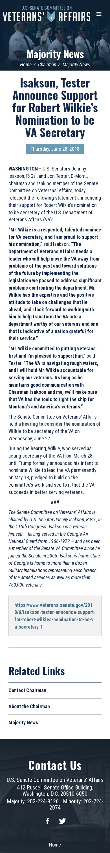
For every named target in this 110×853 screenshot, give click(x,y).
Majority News (55, 53)
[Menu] (99, 14)
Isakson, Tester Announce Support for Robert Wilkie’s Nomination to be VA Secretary (55, 107)
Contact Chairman (27, 690)
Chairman (47, 64)
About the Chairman (29, 706)
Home (26, 64)
